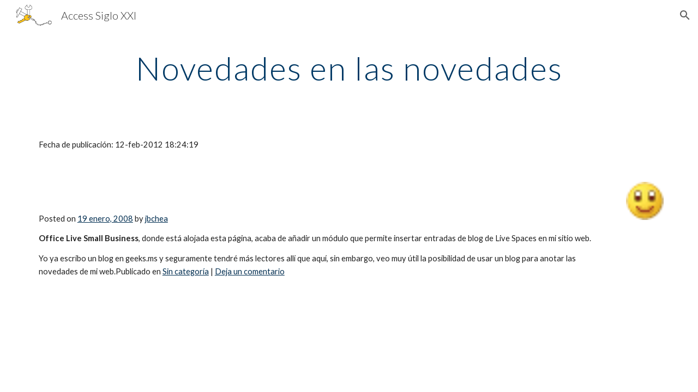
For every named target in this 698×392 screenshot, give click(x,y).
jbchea (156, 218)
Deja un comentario (250, 271)
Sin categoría (186, 271)
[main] (349, 68)
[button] (685, 15)
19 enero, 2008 (105, 218)
